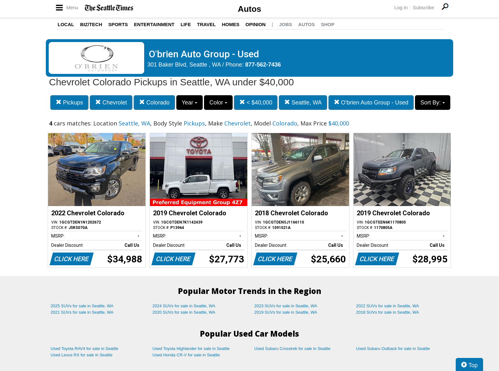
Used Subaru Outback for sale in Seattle (393, 348)
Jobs (285, 24)
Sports (118, 24)
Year (189, 102)
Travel (206, 24)
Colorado (154, 102)
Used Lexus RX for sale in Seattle (81, 355)
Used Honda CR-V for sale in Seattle (186, 355)
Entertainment (154, 24)
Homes (230, 24)
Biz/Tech (91, 24)
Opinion (255, 24)
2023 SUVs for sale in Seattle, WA (285, 305)
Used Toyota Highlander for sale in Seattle (191, 348)
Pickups (69, 102)
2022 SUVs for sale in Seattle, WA (387, 305)
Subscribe (423, 7)
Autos (249, 9)
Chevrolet (111, 102)
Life (185, 24)
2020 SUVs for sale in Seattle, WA (183, 312)
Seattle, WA (302, 102)
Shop (327, 24)
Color (218, 102)
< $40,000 (255, 102)
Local (66, 24)
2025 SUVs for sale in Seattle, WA (82, 305)
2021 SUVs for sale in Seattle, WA (82, 312)
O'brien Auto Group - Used (371, 102)
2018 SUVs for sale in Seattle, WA (387, 312)
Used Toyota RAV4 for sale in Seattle (84, 348)
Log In (401, 7)
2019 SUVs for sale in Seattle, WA (285, 312)
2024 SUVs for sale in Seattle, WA (183, 305)
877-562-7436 (263, 64)
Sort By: (432, 102)
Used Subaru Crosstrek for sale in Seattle (292, 348)
